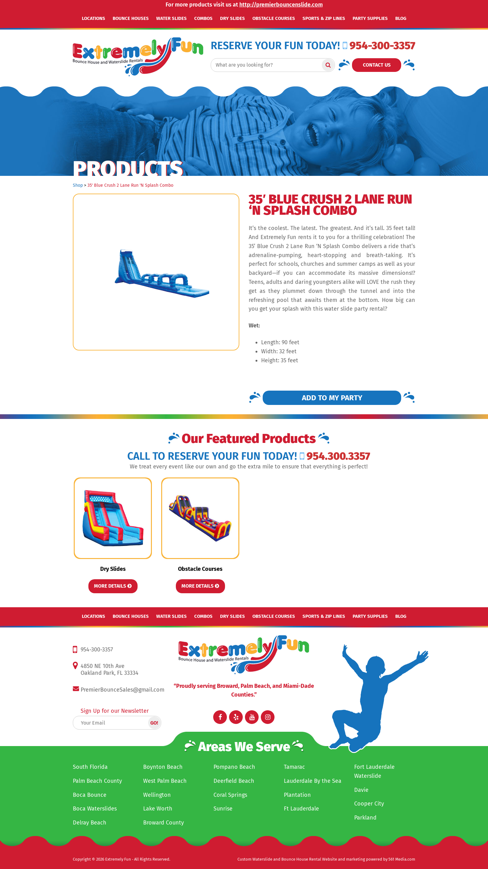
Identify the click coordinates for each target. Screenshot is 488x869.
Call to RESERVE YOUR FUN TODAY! (212, 456)
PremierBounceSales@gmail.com (122, 689)
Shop (78, 185)
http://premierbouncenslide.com (281, 4)
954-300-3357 (379, 45)
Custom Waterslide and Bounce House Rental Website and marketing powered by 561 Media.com (326, 859)
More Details (113, 586)
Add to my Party (332, 397)
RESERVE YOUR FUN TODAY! (275, 45)
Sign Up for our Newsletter (115, 710)
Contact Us (377, 65)
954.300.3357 (335, 456)
